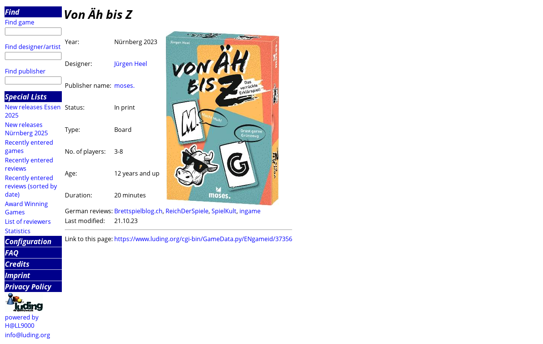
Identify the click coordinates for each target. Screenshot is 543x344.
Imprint (17, 275)
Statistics (18, 231)
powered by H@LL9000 (21, 321)
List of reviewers (28, 221)
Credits (17, 264)
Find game (19, 22)
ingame (250, 211)
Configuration (28, 241)
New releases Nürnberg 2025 (26, 129)
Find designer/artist (33, 47)
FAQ (11, 253)
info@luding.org (27, 335)
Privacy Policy (28, 286)
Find (12, 12)
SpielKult (224, 211)
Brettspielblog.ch (138, 211)
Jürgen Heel (130, 64)
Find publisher (25, 71)
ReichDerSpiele (187, 211)
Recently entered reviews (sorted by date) (31, 186)
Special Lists (26, 97)
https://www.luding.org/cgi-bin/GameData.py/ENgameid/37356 (203, 239)
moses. (124, 85)
